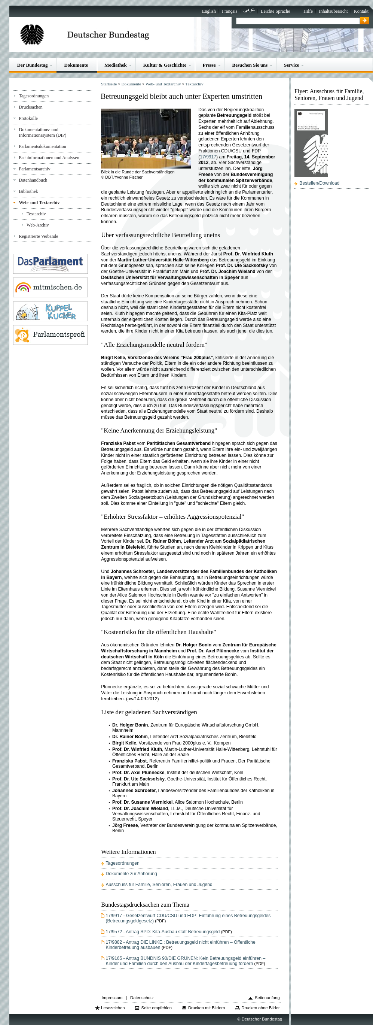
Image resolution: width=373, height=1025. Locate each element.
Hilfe (308, 11)
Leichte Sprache (275, 11)
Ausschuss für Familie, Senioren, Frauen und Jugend (159, 884)
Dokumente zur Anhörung (131, 873)
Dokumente (76, 65)
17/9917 (208, 157)
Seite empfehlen (156, 1008)
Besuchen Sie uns (250, 65)
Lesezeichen (113, 1008)
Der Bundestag (32, 65)
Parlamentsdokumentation (42, 146)
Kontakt (361, 11)
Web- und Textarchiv (39, 202)
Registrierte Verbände (38, 236)
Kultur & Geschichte (164, 65)
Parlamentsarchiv (34, 169)
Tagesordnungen (34, 95)
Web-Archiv (38, 225)
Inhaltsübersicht (333, 11)
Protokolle (28, 118)
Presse (209, 65)
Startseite (109, 84)
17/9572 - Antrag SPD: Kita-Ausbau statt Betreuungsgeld (163, 931)
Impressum (112, 997)
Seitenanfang (267, 997)
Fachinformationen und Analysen (49, 157)
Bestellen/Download (319, 183)
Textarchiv (36, 213)
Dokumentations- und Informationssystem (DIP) (42, 132)
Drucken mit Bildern (206, 1008)
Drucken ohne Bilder (260, 1008)
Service (291, 65)
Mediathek (115, 65)
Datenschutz (142, 997)
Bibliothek (28, 191)
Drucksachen (30, 107)
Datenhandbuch (33, 180)
